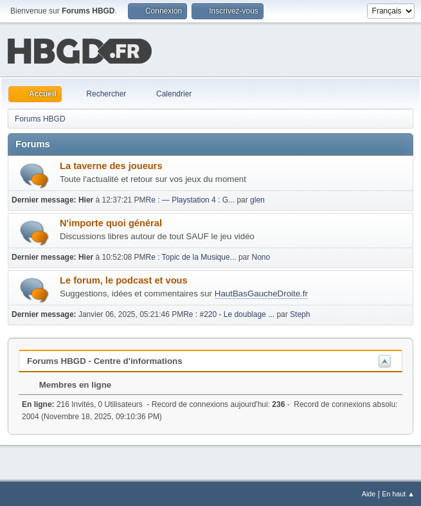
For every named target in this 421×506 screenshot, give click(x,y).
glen (257, 198)
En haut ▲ (398, 492)
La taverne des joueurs (111, 164)
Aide (369, 492)
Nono (261, 255)
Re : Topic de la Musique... (191, 255)
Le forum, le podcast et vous (124, 279)
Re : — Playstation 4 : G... (190, 198)
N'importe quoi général (111, 222)
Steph (300, 313)
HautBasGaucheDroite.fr (261, 292)
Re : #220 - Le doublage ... (228, 313)
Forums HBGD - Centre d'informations (105, 360)
